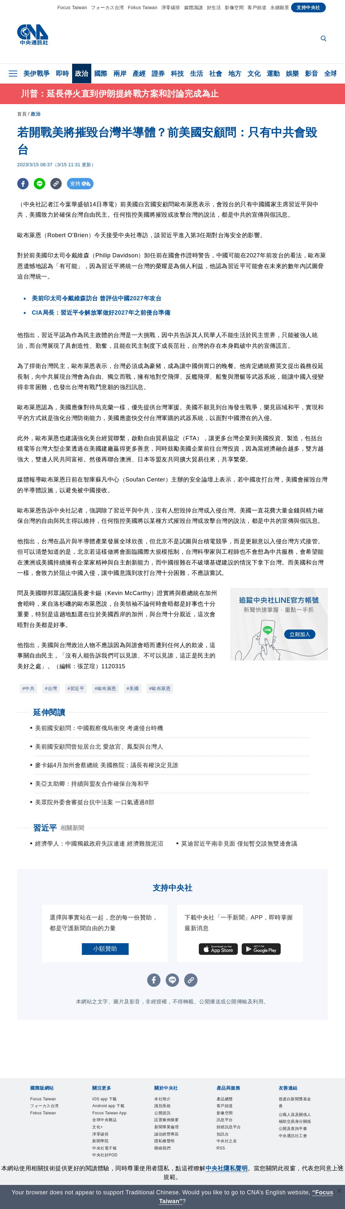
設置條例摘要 (170, 1124)
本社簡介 (165, 1100)
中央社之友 (230, 1149)
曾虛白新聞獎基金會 (295, 1104)
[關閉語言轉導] (339, 1191)
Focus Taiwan (72, 7)
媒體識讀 (193, 7)
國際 (101, 73)
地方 (235, 73)
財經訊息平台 (233, 1132)
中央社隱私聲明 (227, 1168)
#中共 (28, 688)
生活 (196, 73)
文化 (254, 73)
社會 (216, 73)
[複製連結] (56, 183)
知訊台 (225, 1141)
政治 (81, 73)
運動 (273, 73)
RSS (222, 1157)
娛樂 (292, 73)
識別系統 (165, 1108)
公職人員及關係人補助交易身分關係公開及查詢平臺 (295, 1129)
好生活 (214, 7)
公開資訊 (165, 1116)
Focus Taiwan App (108, 1128)
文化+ (99, 1149)
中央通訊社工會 (295, 1154)
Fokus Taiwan (143, 7)
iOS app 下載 (108, 1100)
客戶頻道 (257, 7)
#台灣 (51, 688)
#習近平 (76, 688)
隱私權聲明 (167, 1149)
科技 (177, 73)
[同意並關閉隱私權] (339, 1167)
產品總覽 (227, 1100)
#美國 (133, 688)
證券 (158, 73)
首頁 (22, 113)
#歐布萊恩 (105, 688)
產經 (139, 73)
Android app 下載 (110, 1112)
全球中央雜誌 (108, 1141)
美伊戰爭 (36, 73)
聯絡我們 (165, 1157)
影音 (311, 73)
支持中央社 (308, 7)
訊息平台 (227, 1124)
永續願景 (279, 7)
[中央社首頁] (32, 36)
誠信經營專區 (170, 1141)
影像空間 (234, 7)
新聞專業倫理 (170, 1132)
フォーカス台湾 (107, 7)
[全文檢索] (324, 39)
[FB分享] (23, 183)
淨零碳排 (170, 7)
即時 (62, 73)
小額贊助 (105, 948)
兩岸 (120, 73)
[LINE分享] (39, 183)
